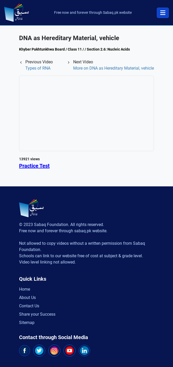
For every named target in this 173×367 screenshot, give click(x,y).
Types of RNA (37, 68)
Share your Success (37, 314)
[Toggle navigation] (163, 13)
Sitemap (26, 322)
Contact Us (29, 305)
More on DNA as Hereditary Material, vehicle (113, 68)
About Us (27, 297)
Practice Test (34, 166)
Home (24, 289)
